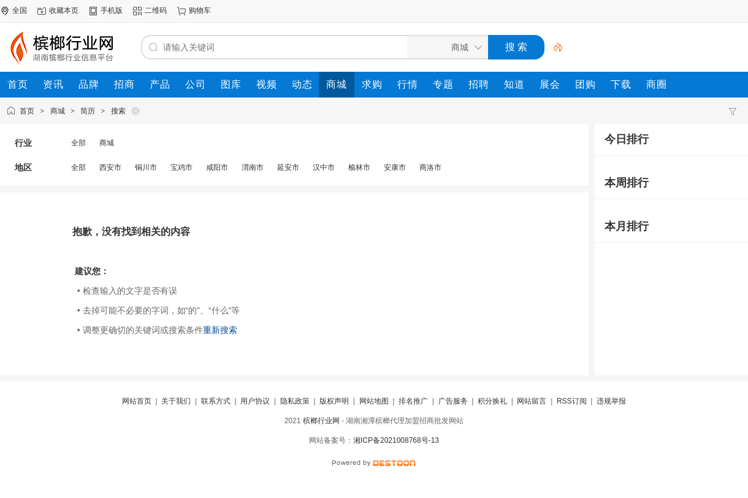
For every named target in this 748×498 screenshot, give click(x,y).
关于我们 (176, 401)
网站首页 (136, 401)
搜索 (118, 111)
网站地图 (374, 401)
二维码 (156, 10)
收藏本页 (63, 10)
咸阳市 (217, 167)
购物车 (200, 10)
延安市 (288, 167)
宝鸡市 (181, 167)
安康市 (395, 167)
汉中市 (324, 167)
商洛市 (430, 167)
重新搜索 (220, 330)
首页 (27, 111)
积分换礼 (492, 401)
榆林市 (359, 167)
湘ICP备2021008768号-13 (396, 440)
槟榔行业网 (321, 420)
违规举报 (611, 401)
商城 (57, 111)
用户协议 (255, 401)
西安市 (110, 167)
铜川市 (146, 167)
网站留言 (531, 401)
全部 (78, 143)
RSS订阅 (572, 401)
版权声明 (334, 401)
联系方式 (216, 401)
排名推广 (413, 401)
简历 (87, 111)
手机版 (112, 10)
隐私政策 (295, 401)
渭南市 (253, 167)
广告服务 (453, 401)
